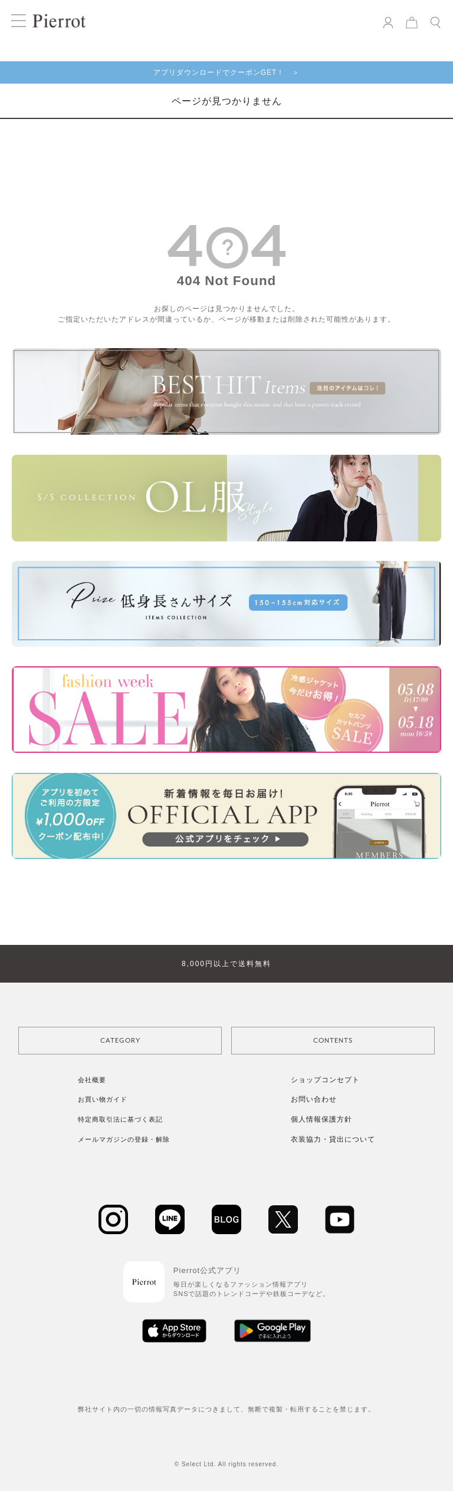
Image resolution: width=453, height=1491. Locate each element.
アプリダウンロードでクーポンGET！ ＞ (226, 72)
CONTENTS (333, 1040)
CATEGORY (120, 1040)
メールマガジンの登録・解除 (124, 1139)
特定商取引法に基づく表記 (120, 1119)
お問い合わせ (314, 1099)
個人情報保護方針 (321, 1119)
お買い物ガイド (102, 1099)
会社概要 (92, 1079)
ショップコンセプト (325, 1080)
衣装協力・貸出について (333, 1139)
